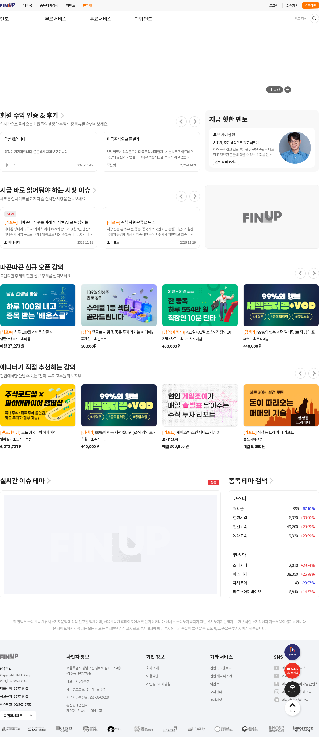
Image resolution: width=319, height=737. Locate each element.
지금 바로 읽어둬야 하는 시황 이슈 (48, 190)
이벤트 (70, 5)
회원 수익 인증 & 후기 (32, 115)
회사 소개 (152, 667)
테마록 (27, 5)
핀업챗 (87, 5)
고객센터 (216, 691)
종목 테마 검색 (251, 480)
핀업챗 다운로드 (221, 667)
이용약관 (152, 675)
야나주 (282, 676)
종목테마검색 (49, 5)
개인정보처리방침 (158, 683)
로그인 (273, 5)
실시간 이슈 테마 (26, 480)
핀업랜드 (143, 18)
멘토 (4, 18)
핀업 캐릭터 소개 (221, 675)
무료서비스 (56, 18)
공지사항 (216, 699)
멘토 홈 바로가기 (226, 161)
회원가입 (292, 5)
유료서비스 (101, 18)
